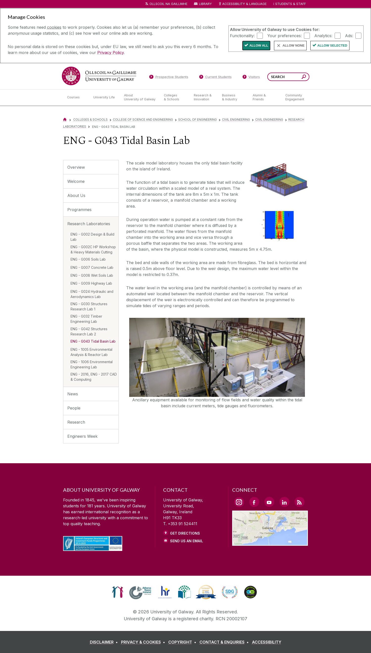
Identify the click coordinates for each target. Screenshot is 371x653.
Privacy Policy (110, 52)
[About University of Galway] (140, 97)
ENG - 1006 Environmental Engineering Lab (92, 364)
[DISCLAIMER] (105, 642)
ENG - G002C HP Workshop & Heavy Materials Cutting (93, 249)
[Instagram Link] (239, 502)
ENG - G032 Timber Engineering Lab (86, 319)
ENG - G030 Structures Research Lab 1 (89, 306)
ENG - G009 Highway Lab (91, 283)
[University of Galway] (99, 76)
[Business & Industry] (233, 97)
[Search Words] (288, 77)
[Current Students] (215, 78)
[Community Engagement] (294, 97)
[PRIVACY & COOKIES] (144, 642)
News (72, 393)
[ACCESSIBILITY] (266, 642)
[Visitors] (251, 78)
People (73, 408)
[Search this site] (304, 77)
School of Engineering (197, 119)
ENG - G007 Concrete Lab (92, 267)
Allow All (258, 45)
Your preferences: (284, 35)
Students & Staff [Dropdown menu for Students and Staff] (290, 4)
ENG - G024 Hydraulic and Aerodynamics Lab (92, 294)
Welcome (76, 181)
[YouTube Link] (269, 502)
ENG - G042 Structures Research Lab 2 (89, 331)
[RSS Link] (299, 502)
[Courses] (76, 97)
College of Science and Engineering (143, 119)
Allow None (293, 45)
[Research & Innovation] (204, 97)
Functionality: (242, 35)
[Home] (65, 119)
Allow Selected (332, 45)
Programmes (79, 209)
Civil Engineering (236, 119)
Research (76, 422)
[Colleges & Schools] (175, 97)
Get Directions (185, 533)
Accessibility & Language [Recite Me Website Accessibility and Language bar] (243, 4)
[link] (117, 592)
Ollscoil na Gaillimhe (168, 4)
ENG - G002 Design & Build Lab (92, 237)
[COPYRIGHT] (183, 642)
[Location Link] (270, 542)
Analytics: (323, 35)
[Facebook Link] (254, 502)
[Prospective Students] (169, 78)
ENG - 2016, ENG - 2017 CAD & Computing (94, 376)
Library (205, 4)
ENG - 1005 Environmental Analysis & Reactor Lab (91, 352)
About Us (76, 195)
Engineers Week (82, 436)
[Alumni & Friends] (265, 97)
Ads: (349, 35)
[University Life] (104, 97)
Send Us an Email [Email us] (186, 541)
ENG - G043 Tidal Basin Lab (93, 341)
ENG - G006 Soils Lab (88, 259)
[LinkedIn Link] (284, 502)
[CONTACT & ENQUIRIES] (225, 642)
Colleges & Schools (90, 119)
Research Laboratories (88, 223)
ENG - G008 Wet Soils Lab (92, 275)
